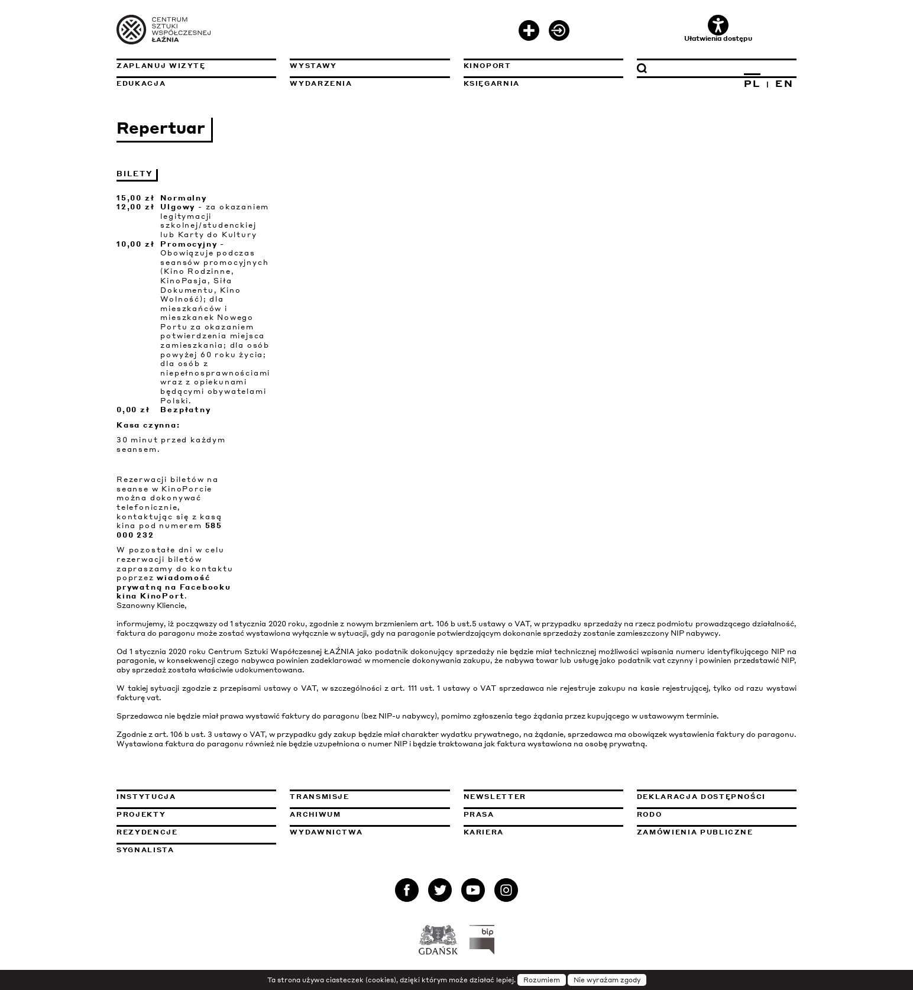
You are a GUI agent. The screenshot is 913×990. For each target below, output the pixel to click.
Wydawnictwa (326, 832)
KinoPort (487, 66)
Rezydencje (147, 832)
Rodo (649, 814)
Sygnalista (145, 850)
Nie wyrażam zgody (607, 980)
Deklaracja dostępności (701, 796)
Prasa (479, 814)
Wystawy (313, 66)
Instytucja (146, 796)
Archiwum (315, 814)
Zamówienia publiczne (717, 832)
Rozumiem (541, 980)
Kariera (484, 832)
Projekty (141, 814)
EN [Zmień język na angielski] (784, 83)
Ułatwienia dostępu (718, 29)
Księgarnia (492, 83)
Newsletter (495, 796)
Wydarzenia (321, 83)
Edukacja (141, 83)
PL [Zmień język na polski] (752, 83)
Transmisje (369, 796)
